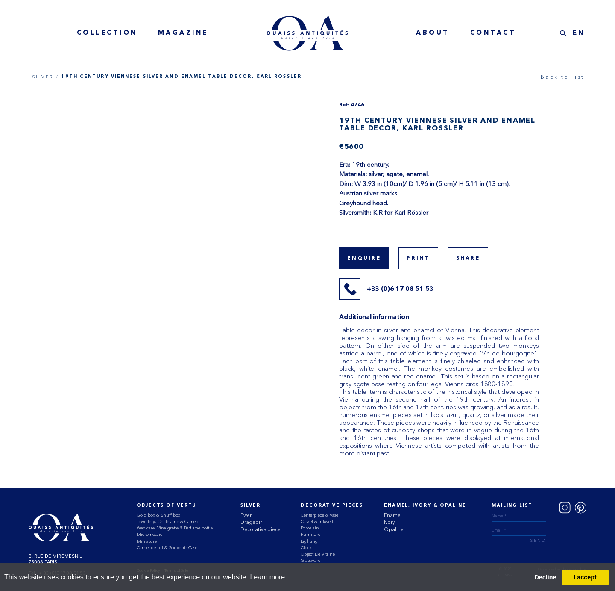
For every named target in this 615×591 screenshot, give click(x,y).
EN (579, 33)
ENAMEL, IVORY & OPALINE (425, 505)
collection (107, 33)
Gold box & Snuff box (158, 515)
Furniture (310, 534)
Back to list (563, 77)
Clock (306, 547)
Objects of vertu (166, 505)
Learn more (267, 577)
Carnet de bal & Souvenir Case (167, 547)
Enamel (393, 515)
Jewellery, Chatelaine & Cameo (167, 521)
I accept (585, 577)
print (418, 258)
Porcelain (310, 528)
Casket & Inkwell (317, 521)
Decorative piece (260, 529)
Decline (545, 577)
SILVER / (45, 77)
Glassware (310, 560)
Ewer (246, 515)
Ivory (389, 522)
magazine (183, 33)
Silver (250, 505)
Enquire (364, 258)
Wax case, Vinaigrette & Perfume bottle (175, 528)
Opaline (394, 529)
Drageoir (251, 522)
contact (493, 33)
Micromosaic (149, 534)
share (468, 258)
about (433, 33)
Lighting (309, 541)
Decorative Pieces (332, 505)
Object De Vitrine (318, 554)
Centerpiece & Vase (319, 515)
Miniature (147, 541)
